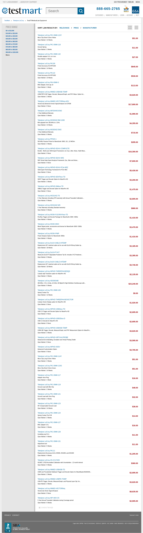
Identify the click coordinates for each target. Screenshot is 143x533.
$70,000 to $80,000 (12, 47)
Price (76, 28)
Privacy (8, 515)
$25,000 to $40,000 (12, 36)
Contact (15, 515)
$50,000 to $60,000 (12, 41)
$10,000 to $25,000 (12, 33)
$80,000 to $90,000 (12, 49)
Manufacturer (90, 28)
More (8, 55)
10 (52, 508)
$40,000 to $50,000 (12, 39)
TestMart (7, 20)
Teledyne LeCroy (18, 20)
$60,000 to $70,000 (12, 44)
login (122, 15)
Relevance (64, 28)
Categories (99, 15)
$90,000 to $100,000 (12, 52)
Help (137, 15)
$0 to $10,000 (10, 30)
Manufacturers (112, 15)
